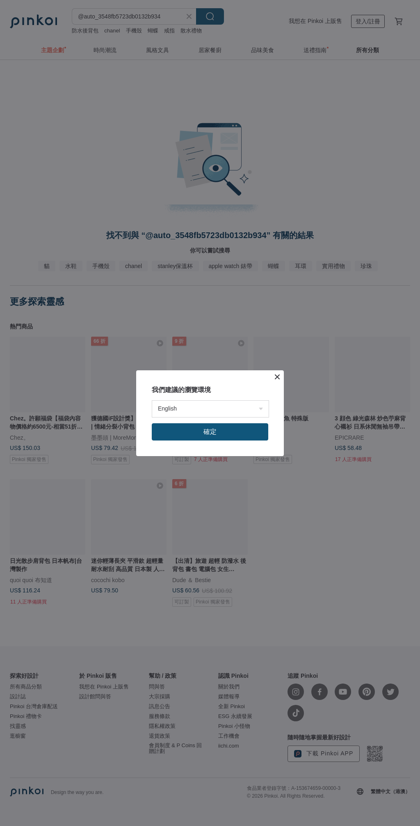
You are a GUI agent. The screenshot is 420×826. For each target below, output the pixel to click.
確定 (210, 431)
